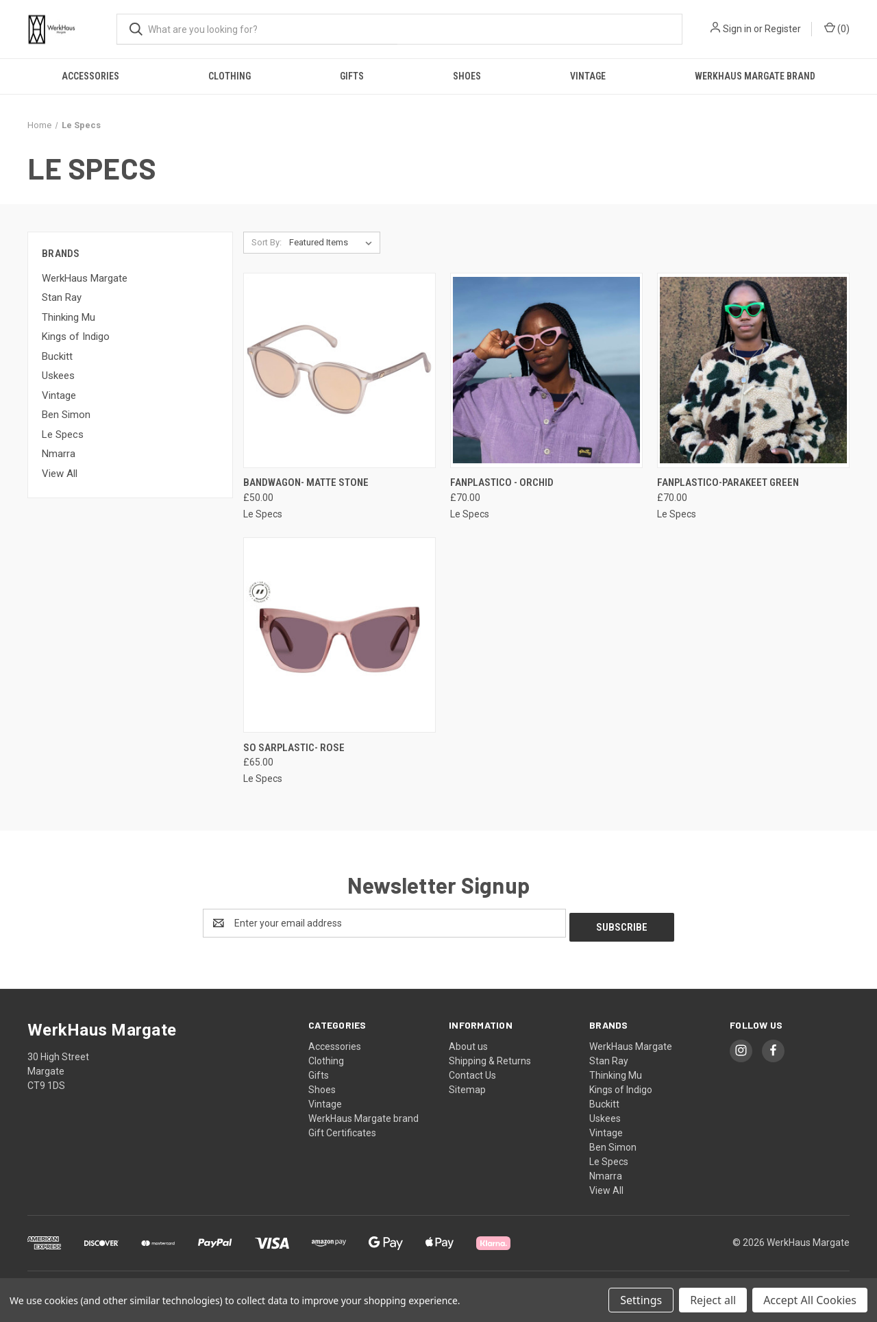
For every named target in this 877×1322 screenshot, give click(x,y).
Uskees (58, 375)
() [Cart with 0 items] (837, 28)
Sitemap (467, 1085)
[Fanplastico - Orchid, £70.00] (546, 370)
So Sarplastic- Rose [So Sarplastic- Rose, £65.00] (294, 748)
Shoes (467, 76)
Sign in (737, 28)
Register (783, 28)
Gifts (352, 76)
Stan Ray (62, 297)
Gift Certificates (342, 1128)
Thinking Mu (68, 317)
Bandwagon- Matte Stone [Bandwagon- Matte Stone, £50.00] (306, 482)
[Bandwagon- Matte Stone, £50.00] (339, 370)
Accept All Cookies (809, 1300)
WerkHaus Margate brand (755, 76)
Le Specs (63, 434)
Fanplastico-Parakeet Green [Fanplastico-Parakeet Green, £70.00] (728, 482)
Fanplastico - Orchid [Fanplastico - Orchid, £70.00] (502, 482)
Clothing (229, 76)
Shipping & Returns (490, 1056)
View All (59, 473)
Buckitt (57, 356)
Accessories (90, 76)
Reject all (713, 1300)
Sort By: (266, 242)
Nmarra (58, 454)
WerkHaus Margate (84, 278)
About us (468, 1042)
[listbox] (333, 242)
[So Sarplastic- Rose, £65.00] (339, 635)
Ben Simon (66, 414)
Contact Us (472, 1071)
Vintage (588, 76)
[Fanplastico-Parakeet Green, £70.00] (753, 370)
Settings (641, 1300)
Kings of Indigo (76, 336)
